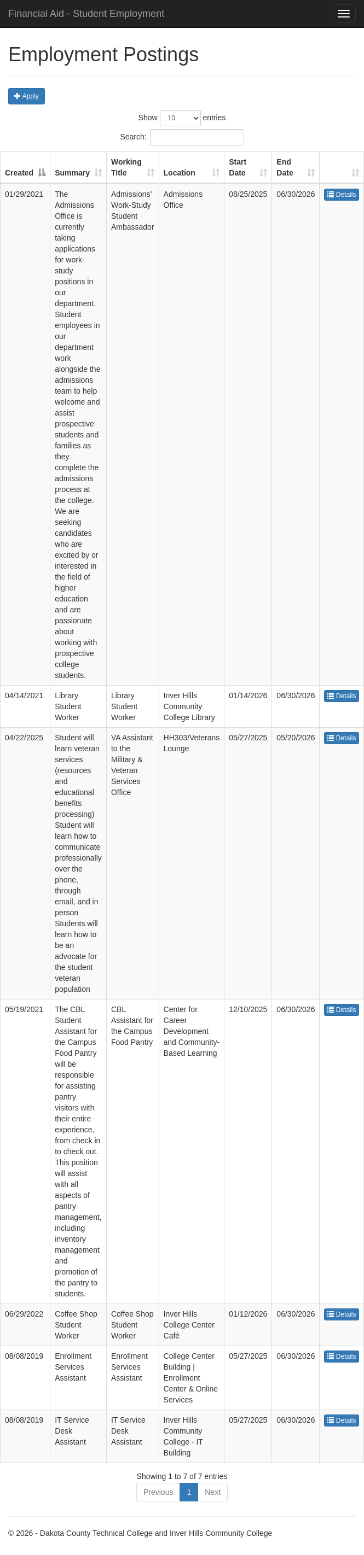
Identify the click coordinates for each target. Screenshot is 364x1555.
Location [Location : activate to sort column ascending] (179, 172)
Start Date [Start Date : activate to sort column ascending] (237, 167)
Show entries (182, 118)
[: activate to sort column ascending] (341, 168)
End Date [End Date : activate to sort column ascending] (284, 167)
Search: (182, 137)
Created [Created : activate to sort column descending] (19, 172)
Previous (158, 1492)
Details (341, 194)
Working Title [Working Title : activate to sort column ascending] (126, 167)
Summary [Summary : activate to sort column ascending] (72, 172)
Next (213, 1492)
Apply (26, 96)
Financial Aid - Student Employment (86, 13)
